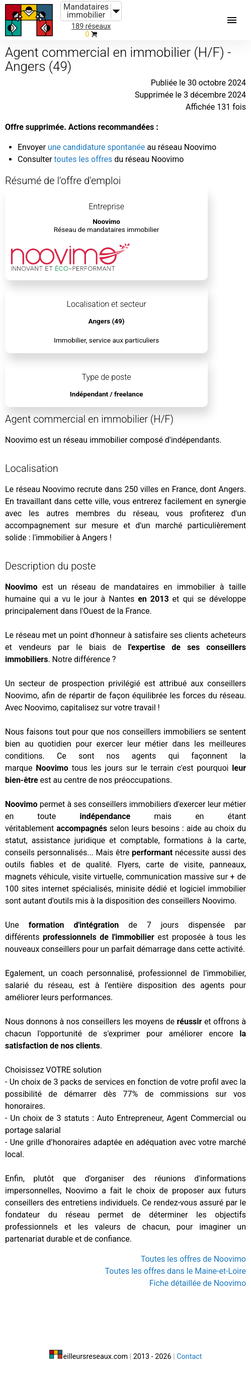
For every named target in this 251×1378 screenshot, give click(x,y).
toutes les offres (83, 159)
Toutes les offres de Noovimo (193, 1259)
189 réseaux (91, 26)
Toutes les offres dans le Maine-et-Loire (175, 1271)
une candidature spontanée (96, 147)
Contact (189, 1356)
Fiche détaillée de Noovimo (197, 1283)
